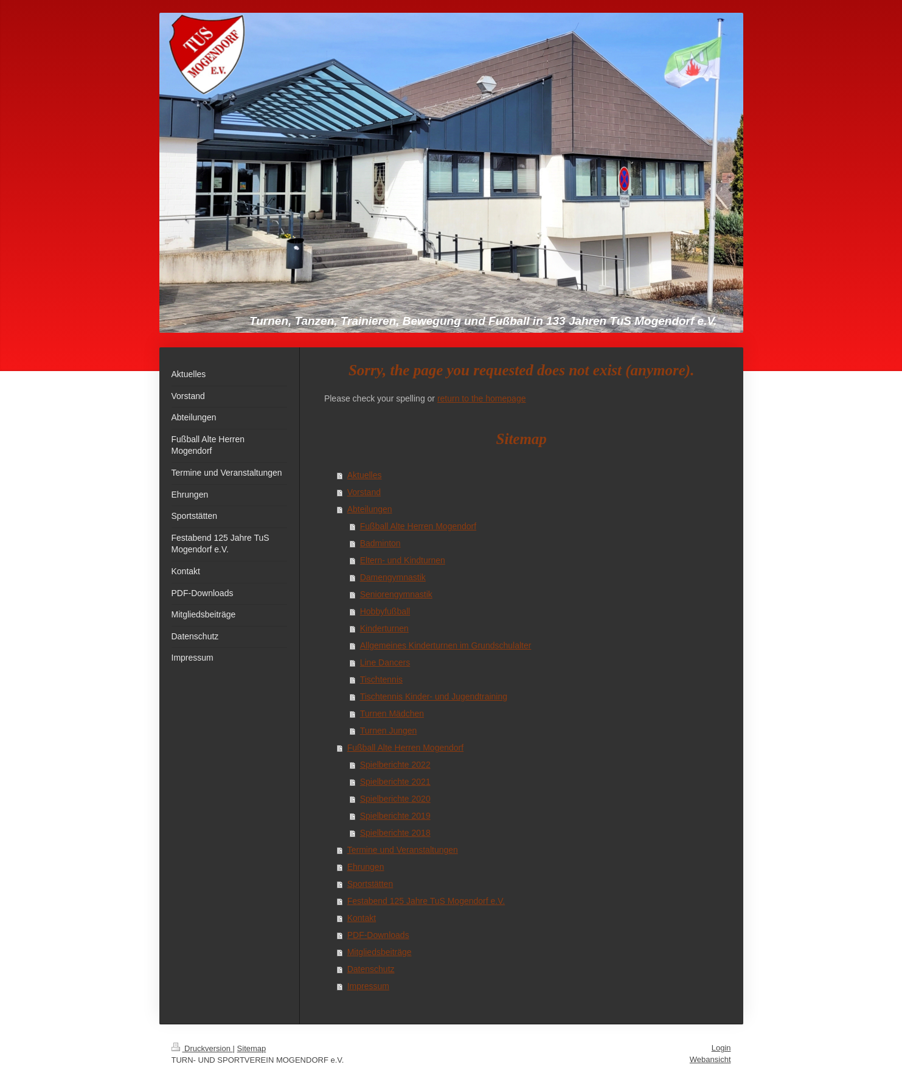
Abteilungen (369, 509)
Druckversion (202, 1048)
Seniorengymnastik (396, 594)
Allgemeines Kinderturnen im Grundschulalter (446, 645)
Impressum (368, 986)
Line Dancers (385, 662)
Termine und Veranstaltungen (402, 850)
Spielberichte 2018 (395, 833)
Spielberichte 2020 (395, 799)
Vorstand (364, 492)
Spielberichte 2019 (395, 816)
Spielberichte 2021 (395, 782)
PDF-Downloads (378, 935)
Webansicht (710, 1059)
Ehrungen (365, 867)
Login (721, 1047)
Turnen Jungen (388, 730)
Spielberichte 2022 (395, 765)
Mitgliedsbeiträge (379, 952)
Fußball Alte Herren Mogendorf (418, 526)
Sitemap (251, 1048)
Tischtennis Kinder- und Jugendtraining (433, 696)
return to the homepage (481, 398)
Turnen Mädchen (392, 713)
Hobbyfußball (385, 611)
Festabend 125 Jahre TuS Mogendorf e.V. (426, 901)
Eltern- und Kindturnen (402, 560)
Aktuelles (364, 475)
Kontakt (361, 918)
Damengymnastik (393, 577)
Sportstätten (370, 884)
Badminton (380, 543)
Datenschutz (371, 969)
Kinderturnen (384, 628)
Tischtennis (381, 679)
